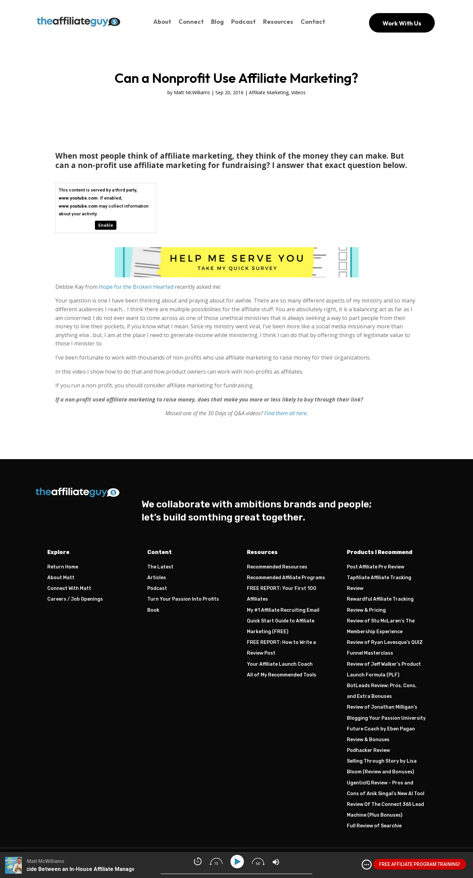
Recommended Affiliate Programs (286, 578)
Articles (156, 578)
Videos (298, 92)
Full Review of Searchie (374, 826)
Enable (105, 225)
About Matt (60, 578)
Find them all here (285, 413)
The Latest (160, 567)
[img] (367, 865)
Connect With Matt (69, 588)
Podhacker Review (368, 750)
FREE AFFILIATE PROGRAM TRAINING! (419, 864)
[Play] (238, 861)
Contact (313, 21)
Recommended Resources (277, 567)
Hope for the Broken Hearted (136, 286)
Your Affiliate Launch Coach (280, 664)
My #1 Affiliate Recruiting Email (283, 610)
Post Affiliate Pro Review (375, 567)
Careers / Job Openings (75, 599)
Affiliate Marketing (268, 92)
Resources (278, 21)
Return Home (62, 567)
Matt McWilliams (192, 92)
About (162, 21)
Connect (191, 21)
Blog (217, 21)
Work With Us (401, 23)
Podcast (243, 21)
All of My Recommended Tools (281, 675)
